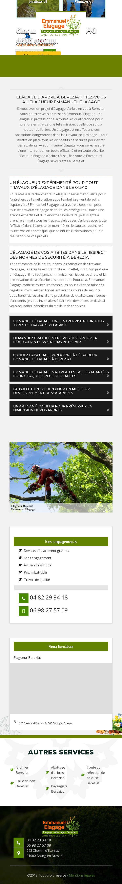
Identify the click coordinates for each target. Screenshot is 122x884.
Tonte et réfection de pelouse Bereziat (93, 775)
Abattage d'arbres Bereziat (55, 772)
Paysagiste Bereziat (56, 789)
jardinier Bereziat (19, 770)
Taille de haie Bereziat (23, 783)
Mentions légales (82, 875)
